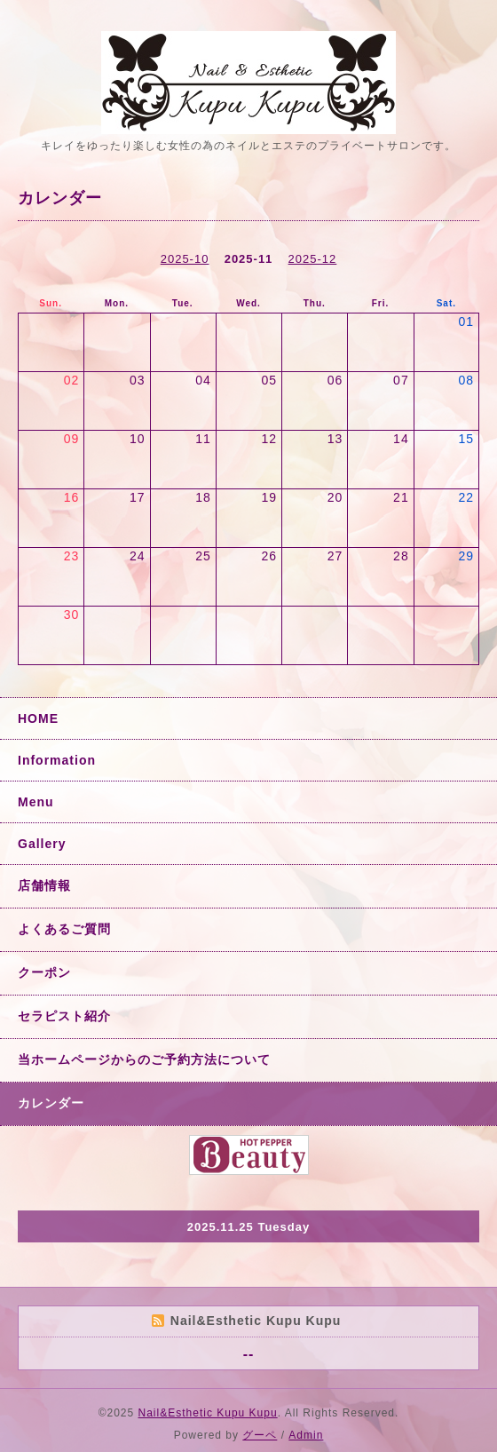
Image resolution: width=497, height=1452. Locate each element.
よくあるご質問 (64, 929)
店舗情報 (44, 885)
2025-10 (185, 259)
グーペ (259, 1435)
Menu (36, 802)
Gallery (42, 844)
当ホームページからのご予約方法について (144, 1059)
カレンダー (51, 1103)
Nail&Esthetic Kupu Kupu (208, 1413)
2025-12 (312, 259)
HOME (38, 718)
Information (57, 760)
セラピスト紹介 (64, 1016)
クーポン (44, 972)
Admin (305, 1435)
